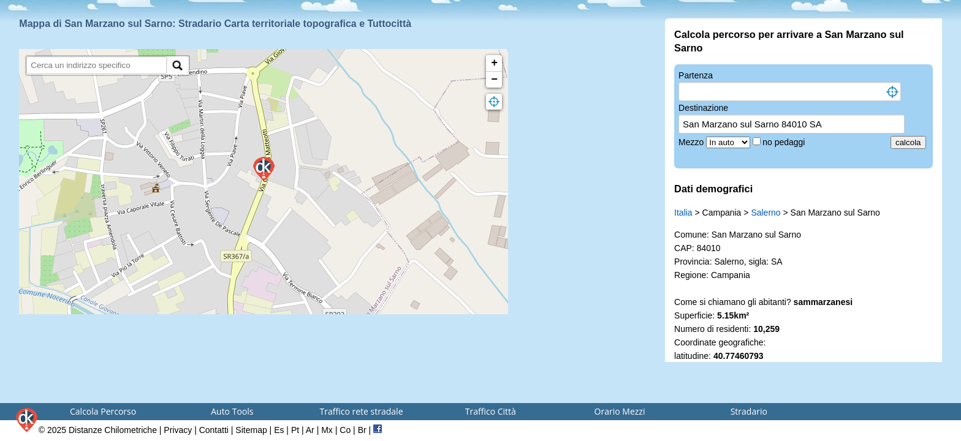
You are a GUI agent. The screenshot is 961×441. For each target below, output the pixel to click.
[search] (96, 65)
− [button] (494, 79)
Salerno (765, 212)
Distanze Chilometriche (113, 430)
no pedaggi (784, 142)
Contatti (214, 430)
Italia (683, 212)
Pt (295, 430)
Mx (327, 430)
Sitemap (251, 430)
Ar (310, 430)
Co (345, 430)
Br (362, 430)
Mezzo (692, 142)
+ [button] (494, 63)
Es (279, 430)
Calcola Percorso (103, 411)
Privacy (178, 430)
